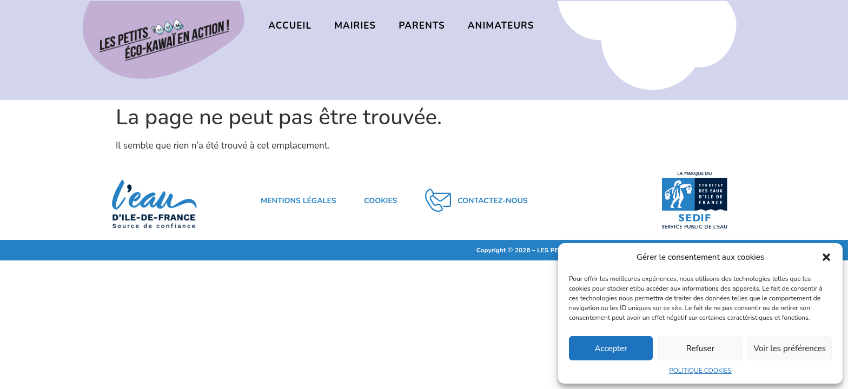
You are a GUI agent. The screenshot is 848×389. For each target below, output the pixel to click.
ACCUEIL (290, 25)
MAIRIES (355, 25)
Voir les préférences (789, 348)
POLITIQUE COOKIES (700, 370)
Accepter (611, 348)
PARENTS (422, 25)
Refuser (700, 348)
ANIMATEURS (501, 25)
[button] (826, 257)
